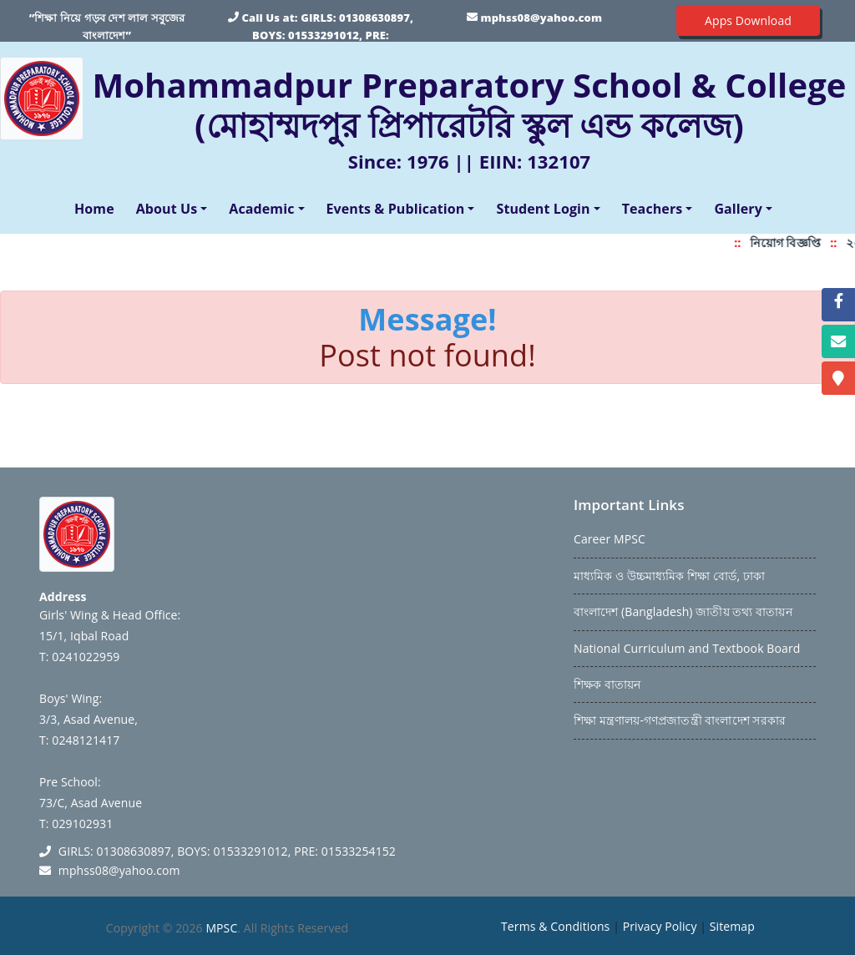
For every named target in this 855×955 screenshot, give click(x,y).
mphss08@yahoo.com (541, 17)
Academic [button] (261, 209)
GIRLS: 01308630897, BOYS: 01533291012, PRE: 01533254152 (332, 35)
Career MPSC (609, 539)
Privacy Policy (660, 926)
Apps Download (748, 20)
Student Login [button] (542, 209)
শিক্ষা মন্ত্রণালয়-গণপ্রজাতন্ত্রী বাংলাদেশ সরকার (680, 720)
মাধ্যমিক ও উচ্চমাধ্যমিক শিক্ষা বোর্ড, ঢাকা (669, 576)
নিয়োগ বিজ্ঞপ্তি (790, 242)
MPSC (221, 928)
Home (97, 208)
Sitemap (732, 926)
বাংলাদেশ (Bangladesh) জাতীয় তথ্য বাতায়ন (683, 611)
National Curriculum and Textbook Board (687, 648)
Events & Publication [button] (395, 209)
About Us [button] (167, 209)
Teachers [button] (652, 209)
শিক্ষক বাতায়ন (607, 684)
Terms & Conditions (555, 926)
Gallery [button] (738, 209)
